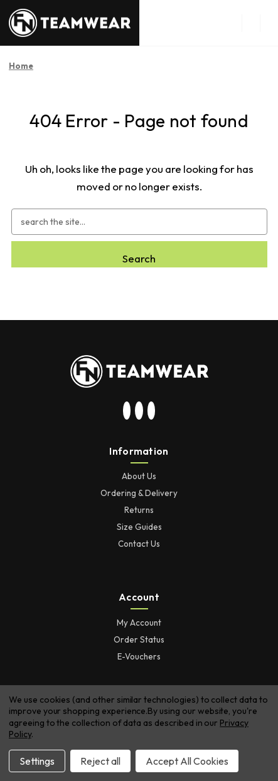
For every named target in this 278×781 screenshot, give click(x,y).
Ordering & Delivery (139, 493)
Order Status (139, 639)
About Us (139, 476)
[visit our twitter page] (139, 411)
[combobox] (139, 222)
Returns (139, 510)
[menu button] (251, 23)
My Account (139, 623)
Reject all (100, 761)
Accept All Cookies (187, 761)
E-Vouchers (139, 656)
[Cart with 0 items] (269, 23)
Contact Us (139, 544)
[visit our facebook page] (151, 411)
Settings (37, 761)
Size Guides (139, 527)
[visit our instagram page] (126, 411)
